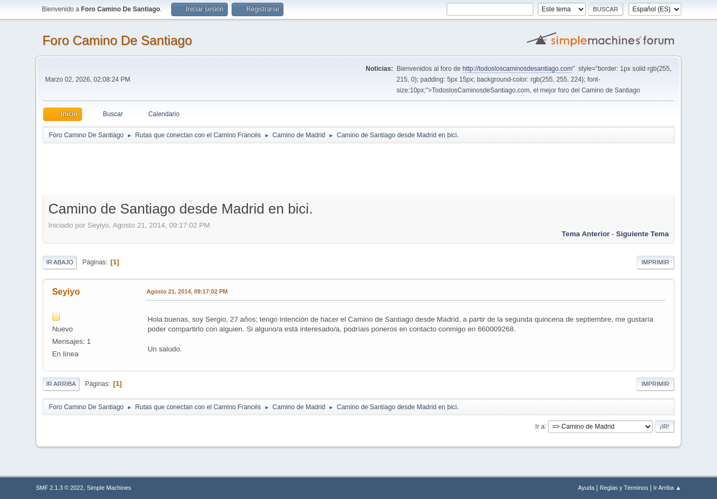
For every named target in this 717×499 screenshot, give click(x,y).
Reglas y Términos (624, 487)
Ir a (539, 426)
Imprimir (655, 262)
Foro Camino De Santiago (117, 40)
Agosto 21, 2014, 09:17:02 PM (186, 291)
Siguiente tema (642, 234)
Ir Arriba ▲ (667, 487)
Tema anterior (586, 234)
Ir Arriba (61, 384)
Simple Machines (109, 487)
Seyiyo (66, 291)
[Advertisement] (232, 168)
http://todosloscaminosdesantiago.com (518, 68)
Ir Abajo (59, 262)
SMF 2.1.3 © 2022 (59, 487)
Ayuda (586, 487)
